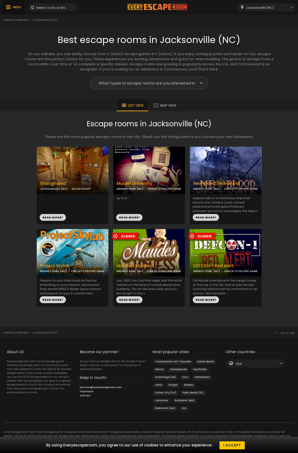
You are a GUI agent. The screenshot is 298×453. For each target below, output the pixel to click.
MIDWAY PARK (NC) (130, 189)
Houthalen (200, 369)
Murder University (134, 183)
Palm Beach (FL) (193, 392)
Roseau (188, 385)
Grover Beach (205, 361)
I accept (232, 445)
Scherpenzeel (178, 369)
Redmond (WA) (165, 408)
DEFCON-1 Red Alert (213, 265)
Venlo (158, 385)
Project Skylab (55, 265)
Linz (184, 408)
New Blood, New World (216, 183)
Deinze (159, 369)
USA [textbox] (239, 364)
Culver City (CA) (165, 392)
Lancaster (161, 400)
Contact (85, 395)
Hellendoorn (202, 377)
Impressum (87, 391)
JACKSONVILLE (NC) (54, 189)
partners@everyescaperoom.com (101, 387)
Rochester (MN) (184, 400)
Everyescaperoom (16, 20)
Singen (173, 385)
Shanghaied (53, 183)
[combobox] (266, 7)
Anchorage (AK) (165, 377)
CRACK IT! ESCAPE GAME (164, 189)
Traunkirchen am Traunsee (173, 361)
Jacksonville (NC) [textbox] (260, 8)
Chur (185, 377)
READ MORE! (53, 217)
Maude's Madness (135, 265)
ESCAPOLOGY (81, 189)
